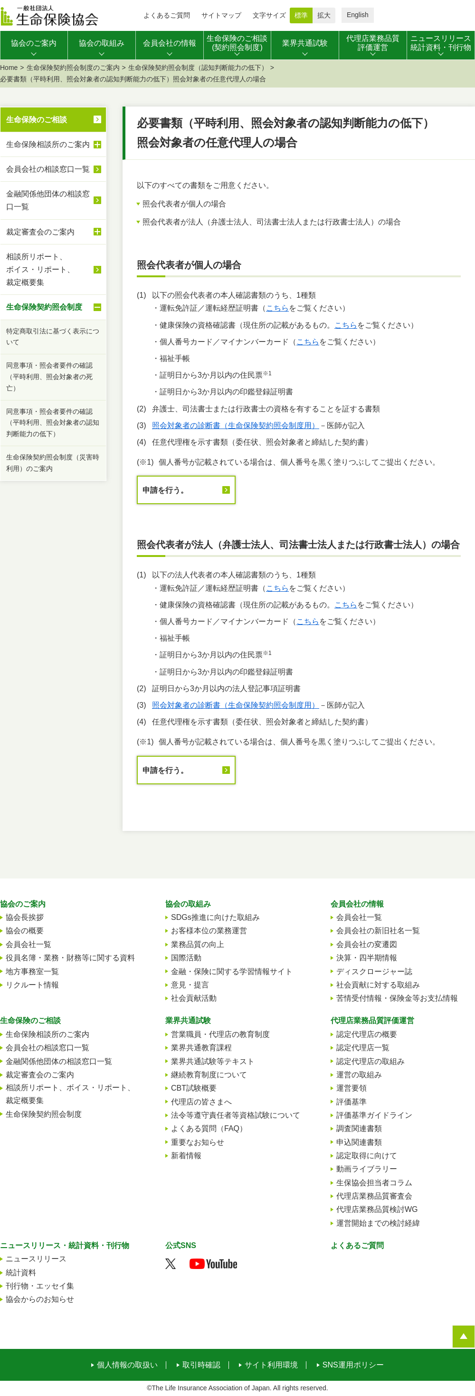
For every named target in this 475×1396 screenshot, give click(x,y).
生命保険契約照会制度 (53, 307)
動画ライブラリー (366, 1169)
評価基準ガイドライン (374, 1115)
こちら (277, 308)
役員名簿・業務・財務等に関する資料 (70, 958)
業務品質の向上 (197, 944)
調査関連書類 (359, 1128)
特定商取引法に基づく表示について (52, 336)
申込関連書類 (359, 1142)
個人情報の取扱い (127, 1365)
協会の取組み (188, 904)
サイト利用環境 (271, 1365)
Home (9, 67)
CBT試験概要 (194, 1088)
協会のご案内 (23, 904)
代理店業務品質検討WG (377, 1209)
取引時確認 (201, 1365)
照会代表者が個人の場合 (184, 204)
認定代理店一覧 (363, 1048)
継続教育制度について (209, 1075)
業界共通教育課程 (201, 1048)
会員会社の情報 (357, 904)
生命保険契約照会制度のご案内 (73, 67)
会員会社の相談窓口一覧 (48, 169)
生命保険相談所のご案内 (53, 144)
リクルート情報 (32, 985)
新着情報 (186, 1156)
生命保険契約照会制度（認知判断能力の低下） (198, 67)
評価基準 (351, 1102)
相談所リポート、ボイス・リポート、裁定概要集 (53, 269)
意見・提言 (190, 985)
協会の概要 (25, 931)
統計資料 (21, 1273)
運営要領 (351, 1088)
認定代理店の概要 (366, 1034)
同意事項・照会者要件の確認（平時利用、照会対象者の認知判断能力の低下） (52, 423)
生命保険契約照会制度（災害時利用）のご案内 (52, 462)
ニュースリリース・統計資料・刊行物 (64, 1245)
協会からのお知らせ (40, 1299)
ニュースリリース (36, 1259)
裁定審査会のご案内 (53, 231)
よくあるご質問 (166, 15)
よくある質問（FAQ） (209, 1128)
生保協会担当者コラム (374, 1183)
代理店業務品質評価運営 (372, 1020)
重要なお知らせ (197, 1142)
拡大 (324, 15)
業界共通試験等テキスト (213, 1061)
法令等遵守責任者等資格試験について (235, 1115)
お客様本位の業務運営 (209, 931)
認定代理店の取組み (370, 1061)
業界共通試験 (188, 1020)
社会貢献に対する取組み (378, 985)
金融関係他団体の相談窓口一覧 (48, 200)
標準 (301, 15)
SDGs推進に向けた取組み (215, 917)
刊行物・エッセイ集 (40, 1286)
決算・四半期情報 (366, 958)
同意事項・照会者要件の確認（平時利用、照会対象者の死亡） (49, 376)
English (358, 15)
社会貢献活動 (194, 998)
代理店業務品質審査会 (374, 1196)
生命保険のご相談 (36, 120)
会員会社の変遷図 (366, 944)
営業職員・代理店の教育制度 (220, 1034)
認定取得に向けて (366, 1156)
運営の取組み (359, 1075)
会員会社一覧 (28, 944)
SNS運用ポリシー (353, 1365)
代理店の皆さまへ (201, 1102)
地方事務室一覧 (32, 971)
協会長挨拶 (25, 917)
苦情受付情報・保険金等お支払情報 (397, 998)
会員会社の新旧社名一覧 (378, 931)
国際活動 (186, 958)
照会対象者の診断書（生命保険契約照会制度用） (235, 425)
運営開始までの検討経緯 (378, 1223)
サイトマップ (221, 15)
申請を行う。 (165, 490)
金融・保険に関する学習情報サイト (232, 971)
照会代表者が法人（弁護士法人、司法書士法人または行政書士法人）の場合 (271, 222)
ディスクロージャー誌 (374, 971)
